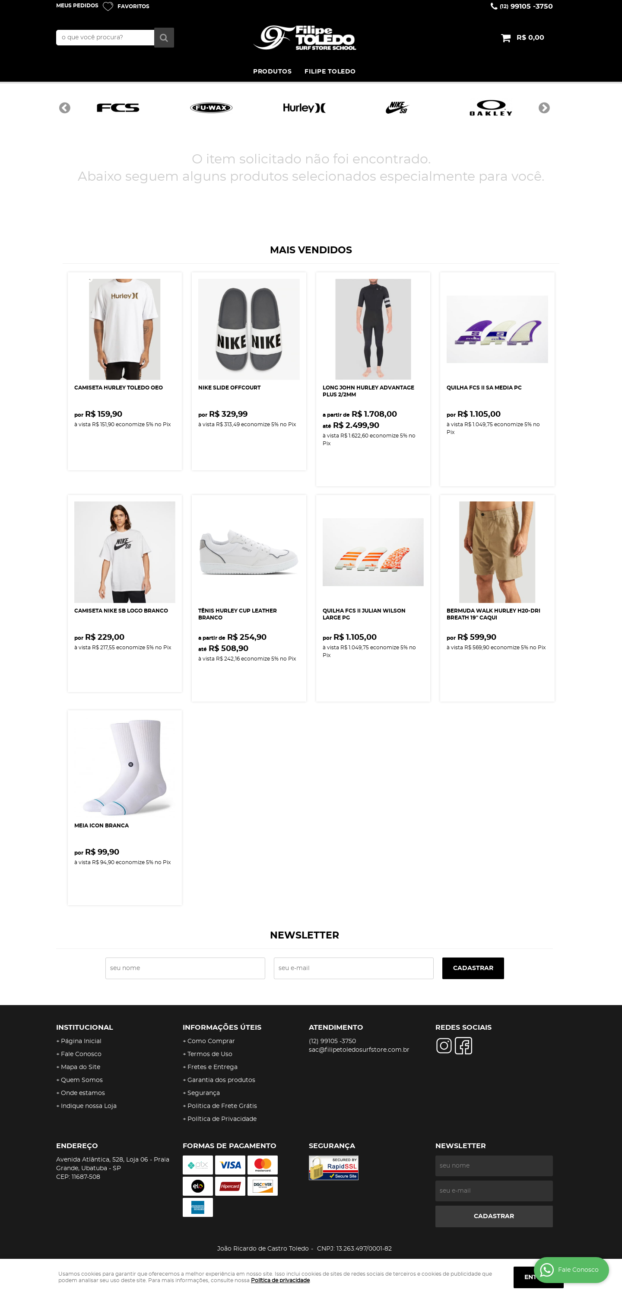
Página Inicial (81, 1041)
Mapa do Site (80, 1067)
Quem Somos (82, 1080)
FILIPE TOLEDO (330, 72)
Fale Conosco (81, 1054)
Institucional (84, 1027)
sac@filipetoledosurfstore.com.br (359, 1050)
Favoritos (133, 6)
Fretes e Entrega (212, 1067)
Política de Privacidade (222, 1119)
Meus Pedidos (77, 5)
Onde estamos (83, 1093)
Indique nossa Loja (89, 1106)
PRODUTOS (272, 72)
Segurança (203, 1093)
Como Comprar (211, 1041)
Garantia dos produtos (221, 1080)
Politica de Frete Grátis (222, 1106)
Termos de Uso (209, 1054)
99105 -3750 (526, 6)
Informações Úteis (222, 1027)
